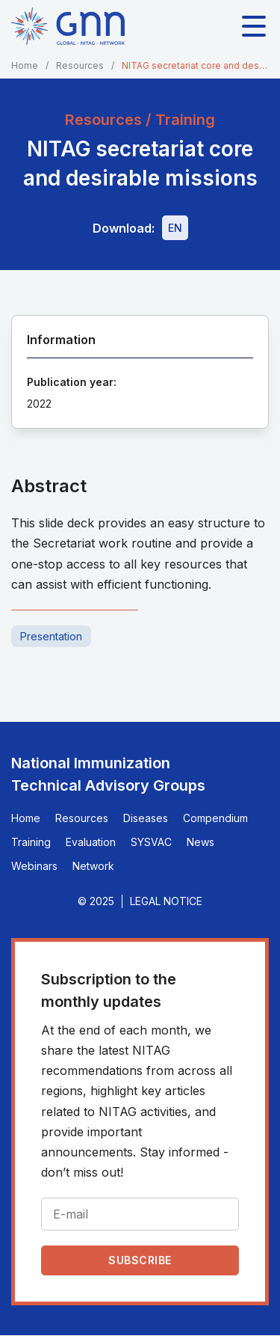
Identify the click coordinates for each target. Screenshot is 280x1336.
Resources (80, 65)
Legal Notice (166, 901)
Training (31, 842)
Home (24, 65)
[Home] (68, 26)
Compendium (215, 818)
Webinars (34, 865)
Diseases (145, 818)
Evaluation (91, 842)
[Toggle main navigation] (254, 26)
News (200, 842)
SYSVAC (151, 842)
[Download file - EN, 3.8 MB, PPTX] (175, 227)
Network (93, 865)
